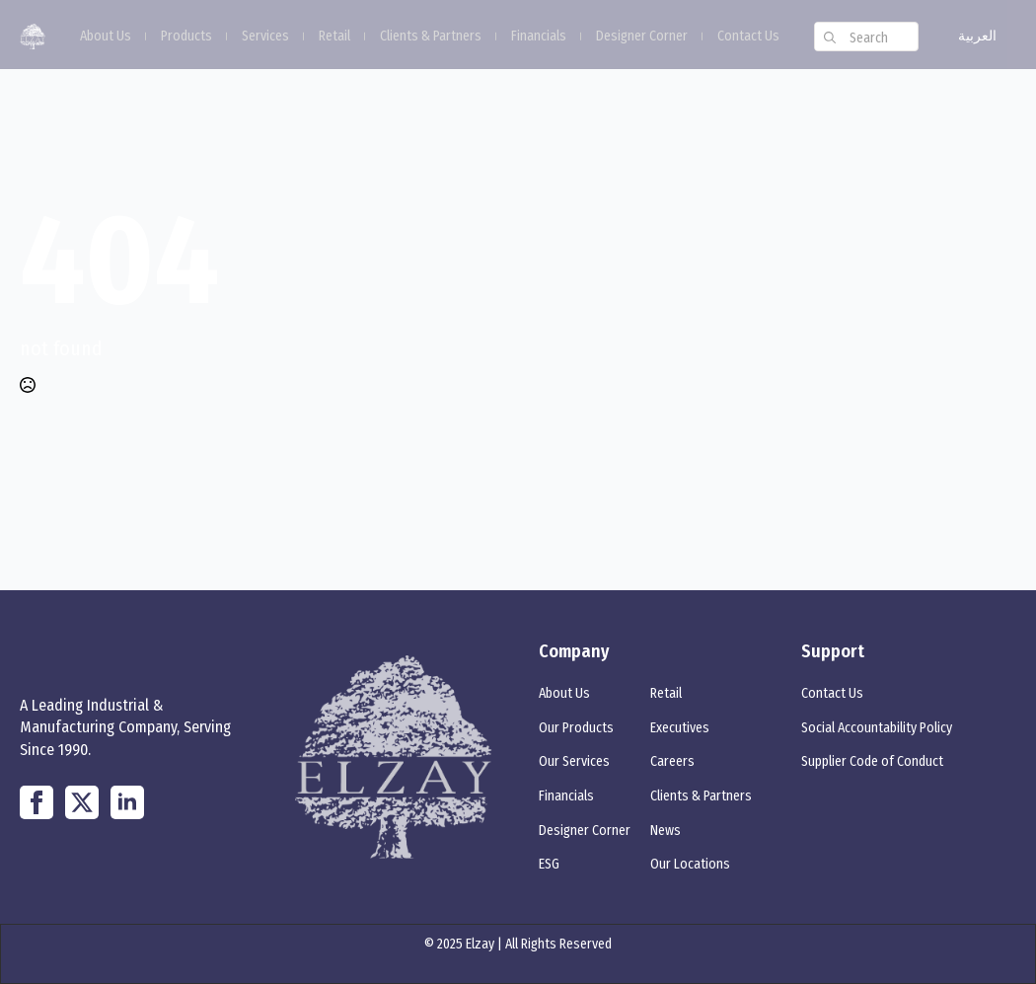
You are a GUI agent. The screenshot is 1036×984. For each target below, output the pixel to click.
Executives (679, 727)
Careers (672, 761)
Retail (334, 36)
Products (186, 36)
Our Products (576, 727)
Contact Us (748, 36)
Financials (538, 36)
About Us (105, 36)
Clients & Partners (430, 36)
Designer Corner (642, 36)
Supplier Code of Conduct (872, 761)
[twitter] (82, 802)
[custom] (36, 802)
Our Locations (690, 864)
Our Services (574, 761)
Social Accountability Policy (876, 727)
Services (265, 36)
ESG (549, 864)
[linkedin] (127, 802)
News (665, 830)
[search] (830, 37)
